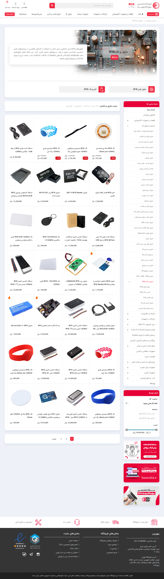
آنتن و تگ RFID (146, 414)
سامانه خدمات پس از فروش (68, 556)
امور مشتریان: (146, 541)
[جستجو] (81, 5)
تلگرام (31, 554)
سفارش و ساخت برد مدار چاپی (67, 552)
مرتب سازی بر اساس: (108, 106)
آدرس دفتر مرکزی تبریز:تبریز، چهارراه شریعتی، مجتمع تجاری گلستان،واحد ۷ (143, 549)
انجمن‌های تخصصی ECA (68, 544)
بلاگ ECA (74, 548)
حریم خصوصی (112, 552)
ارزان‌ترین (77, 106)
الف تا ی (95, 106)
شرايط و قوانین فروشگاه (108, 540)
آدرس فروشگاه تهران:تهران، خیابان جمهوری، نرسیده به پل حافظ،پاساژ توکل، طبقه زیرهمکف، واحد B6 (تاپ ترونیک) (144, 561)
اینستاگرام (38, 554)
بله (24, 554)
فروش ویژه (9, 14)
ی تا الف (87, 106)
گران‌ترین (69, 106)
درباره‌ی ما (113, 548)
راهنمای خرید (112, 544)
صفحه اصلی (73, 540)
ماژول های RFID (146, 418)
